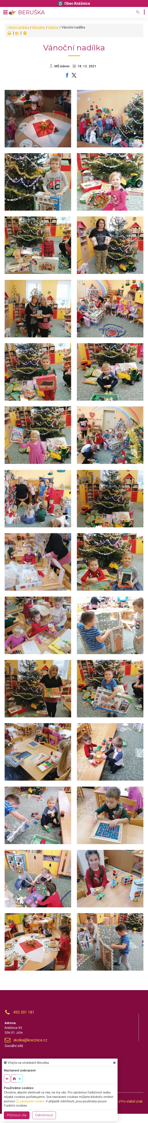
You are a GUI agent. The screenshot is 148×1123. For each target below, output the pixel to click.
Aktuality (38, 27)
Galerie (53, 27)
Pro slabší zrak (131, 1101)
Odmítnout (44, 1115)
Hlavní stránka (18, 27)
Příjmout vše (17, 1115)
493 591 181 (23, 1012)
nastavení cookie (30, 1101)
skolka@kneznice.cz (30, 1040)
